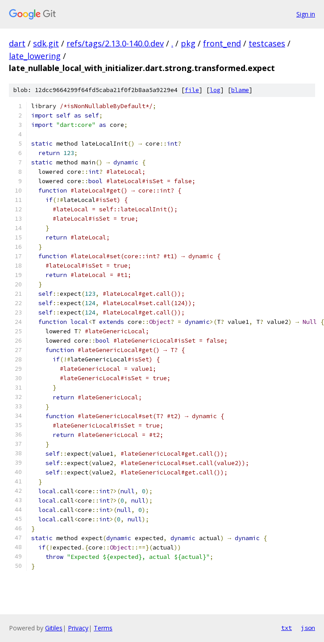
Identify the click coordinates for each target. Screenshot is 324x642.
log (215, 90)
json (308, 628)
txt (286, 628)
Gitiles (53, 628)
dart (17, 43)
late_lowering (35, 55)
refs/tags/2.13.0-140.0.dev (115, 43)
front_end (222, 43)
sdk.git (46, 43)
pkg (188, 43)
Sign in (305, 14)
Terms (103, 628)
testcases (267, 43)
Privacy (78, 628)
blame (240, 90)
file (192, 90)
